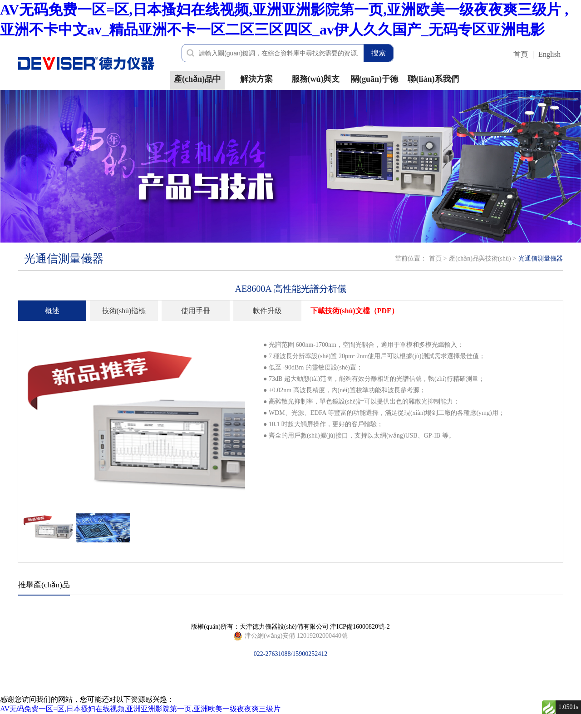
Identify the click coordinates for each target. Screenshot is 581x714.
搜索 (378, 53)
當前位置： (411, 258)
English (549, 54)
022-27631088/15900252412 (290, 635)
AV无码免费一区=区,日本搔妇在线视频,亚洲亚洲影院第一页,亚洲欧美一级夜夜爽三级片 (140, 709)
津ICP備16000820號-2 (359, 626)
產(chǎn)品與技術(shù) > (482, 258)
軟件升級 (267, 311)
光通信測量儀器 (540, 258)
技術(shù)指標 (124, 311)
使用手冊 (195, 311)
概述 (52, 311)
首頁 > (438, 258)
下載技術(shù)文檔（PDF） (354, 311)
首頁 (520, 54)
